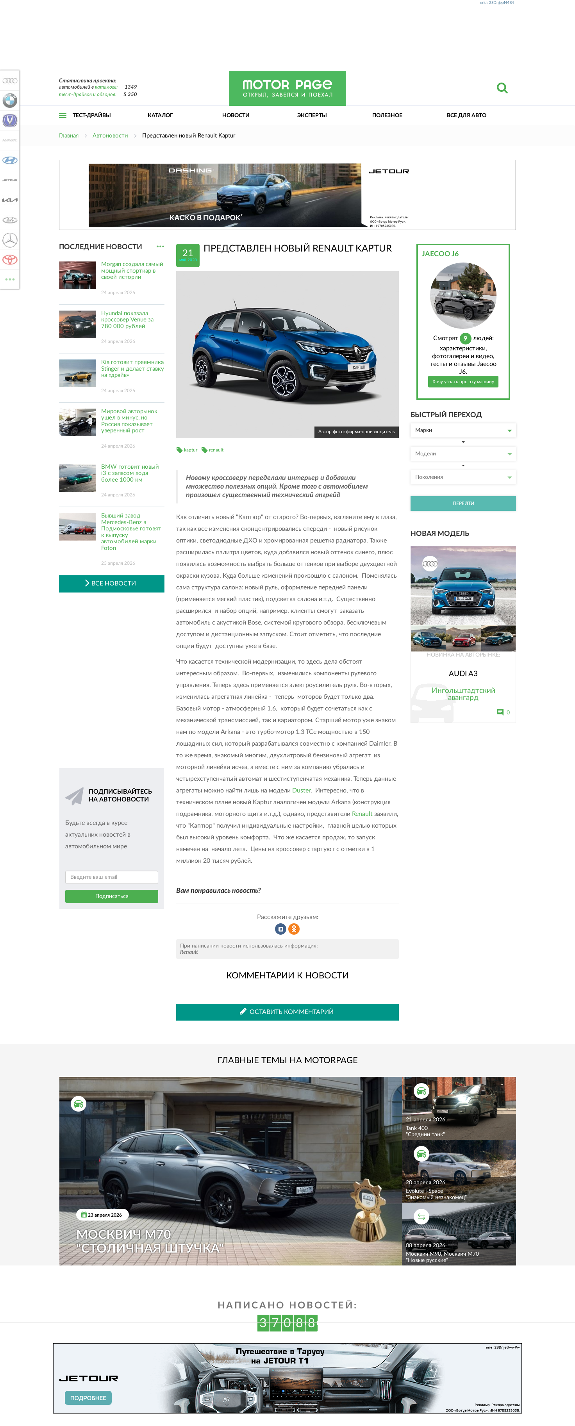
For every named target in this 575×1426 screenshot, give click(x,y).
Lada (8, 220)
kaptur (190, 450)
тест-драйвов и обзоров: (87, 94)
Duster (301, 790)
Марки (463, 430)
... (160, 247)
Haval (8, 140)
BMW (8, 100)
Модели (463, 454)
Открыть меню (63, 124)
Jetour (8, 180)
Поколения (463, 477)
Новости (236, 115)
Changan (8, 120)
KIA (8, 200)
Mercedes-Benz (8, 240)
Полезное (387, 115)
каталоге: (106, 87)
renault (216, 450)
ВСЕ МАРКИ (8, 278)
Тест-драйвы (92, 115)
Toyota (8, 260)
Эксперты (312, 115)
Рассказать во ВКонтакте (281, 929)
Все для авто (466, 115)
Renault (362, 814)
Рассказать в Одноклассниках (294, 929)
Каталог (160, 115)
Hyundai (8, 160)
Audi (8, 80)
